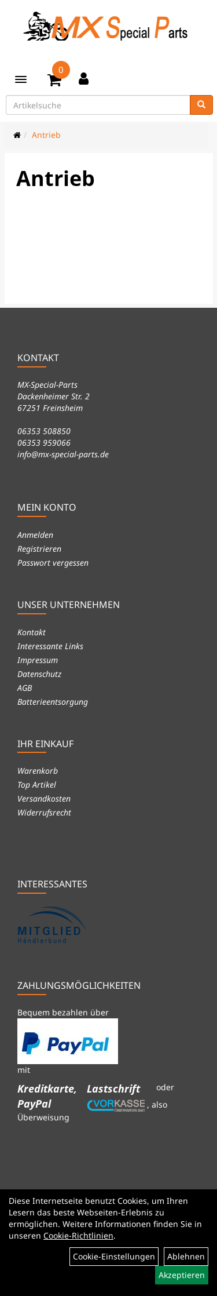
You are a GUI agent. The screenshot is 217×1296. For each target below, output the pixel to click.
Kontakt (31, 632)
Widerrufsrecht (44, 812)
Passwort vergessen (53, 562)
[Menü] (21, 79)
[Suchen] (201, 105)
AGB (24, 687)
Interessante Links (50, 645)
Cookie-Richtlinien (78, 1235)
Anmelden (35, 534)
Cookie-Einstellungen (114, 1256)
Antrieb (46, 134)
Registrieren (39, 548)
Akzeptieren (182, 1274)
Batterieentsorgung (52, 701)
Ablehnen (186, 1256)
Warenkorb (37, 770)
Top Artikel (36, 784)
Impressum (37, 659)
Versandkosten (44, 798)
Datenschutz (39, 673)
